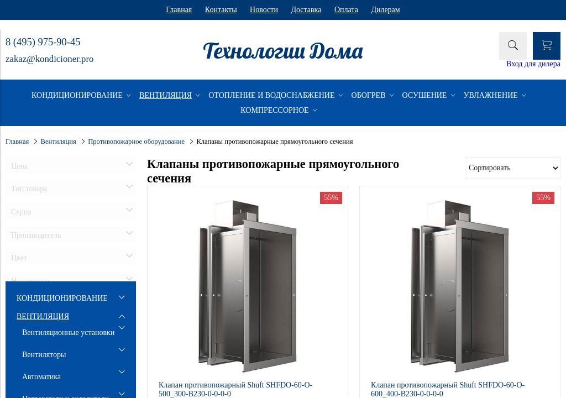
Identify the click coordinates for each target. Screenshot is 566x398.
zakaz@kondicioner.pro (49, 59)
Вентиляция (58, 141)
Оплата (346, 10)
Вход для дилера (533, 64)
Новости (264, 10)
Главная (179, 10)
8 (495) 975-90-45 (43, 42)
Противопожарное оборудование (136, 141)
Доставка (306, 10)
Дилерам (385, 10)
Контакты (221, 10)
